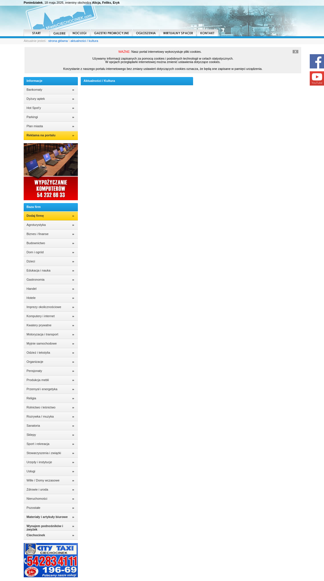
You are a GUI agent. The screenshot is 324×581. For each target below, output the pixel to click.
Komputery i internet (40, 316)
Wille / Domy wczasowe (43, 480)
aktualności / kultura (84, 40)
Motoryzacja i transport (42, 334)
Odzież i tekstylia (38, 352)
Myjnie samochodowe (42, 343)
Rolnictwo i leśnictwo (41, 407)
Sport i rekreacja (38, 444)
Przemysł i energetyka (42, 389)
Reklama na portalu (41, 135)
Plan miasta (35, 126)
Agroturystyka (36, 224)
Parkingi (32, 117)
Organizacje (35, 361)
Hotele (31, 297)
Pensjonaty (34, 371)
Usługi (31, 471)
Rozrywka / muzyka (40, 416)
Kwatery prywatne (39, 325)
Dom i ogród (35, 252)
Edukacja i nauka (38, 270)
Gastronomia (35, 279)
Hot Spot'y (34, 108)
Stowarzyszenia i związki (44, 453)
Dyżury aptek (36, 98)
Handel (32, 288)
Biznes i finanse (37, 234)
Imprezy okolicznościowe (44, 307)
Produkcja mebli (38, 380)
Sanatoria (33, 425)
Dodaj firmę (35, 215)
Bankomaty (34, 89)
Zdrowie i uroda (37, 489)
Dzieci (31, 261)
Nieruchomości (37, 498)
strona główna (58, 40)
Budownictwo (36, 243)
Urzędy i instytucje (39, 462)
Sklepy (31, 434)
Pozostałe (33, 507)
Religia (31, 398)
